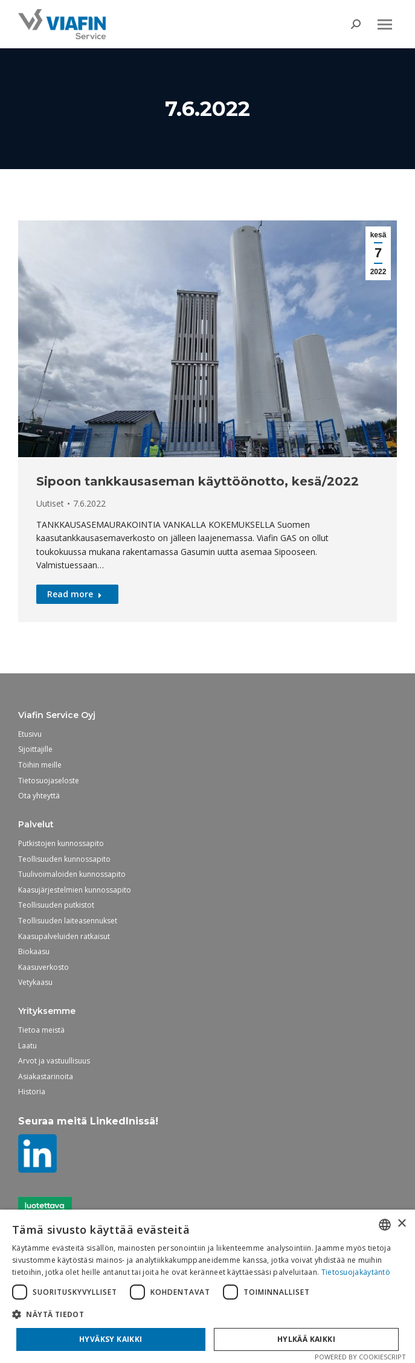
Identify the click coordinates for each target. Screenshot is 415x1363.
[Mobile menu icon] (385, 24)
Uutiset (50, 503)
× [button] (401, 1223)
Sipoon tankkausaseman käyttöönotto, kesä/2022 (197, 481)
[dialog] (207, 1286)
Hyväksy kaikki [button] (111, 1339)
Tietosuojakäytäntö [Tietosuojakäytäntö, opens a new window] (355, 1272)
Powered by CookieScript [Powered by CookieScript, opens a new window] (360, 1356)
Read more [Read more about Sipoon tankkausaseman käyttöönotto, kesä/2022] (74, 594)
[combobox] (385, 1225)
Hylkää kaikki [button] (306, 1339)
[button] (207, 1314)
